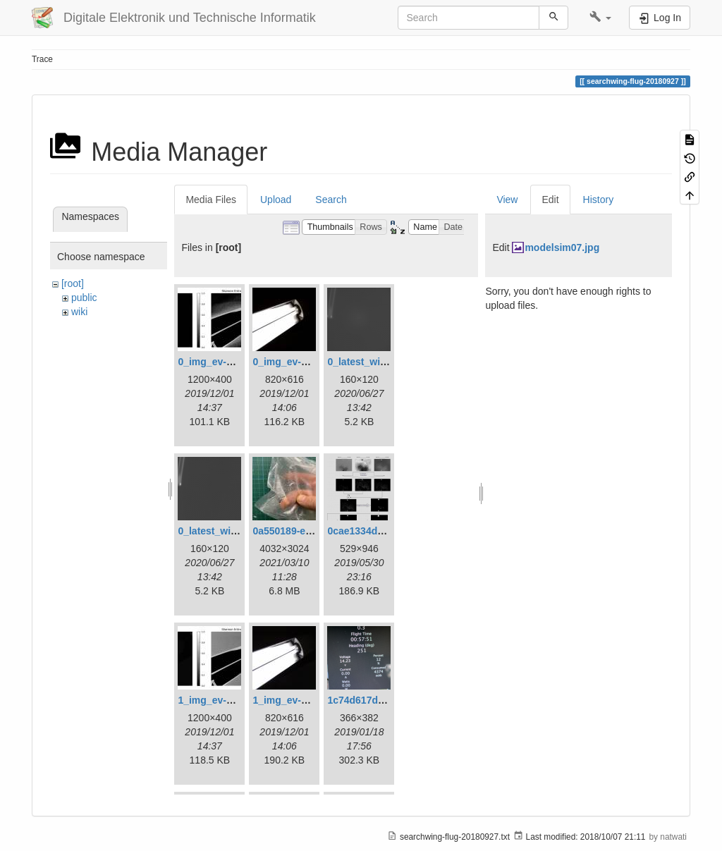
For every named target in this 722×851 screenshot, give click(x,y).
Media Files (210, 199)
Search (330, 199)
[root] (72, 283)
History (598, 199)
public (84, 297)
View (507, 199)
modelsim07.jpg (562, 247)
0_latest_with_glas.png (381, 361)
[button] (600, 17)
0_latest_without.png (227, 531)
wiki (79, 311)
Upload (275, 199)
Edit (550, 199)
